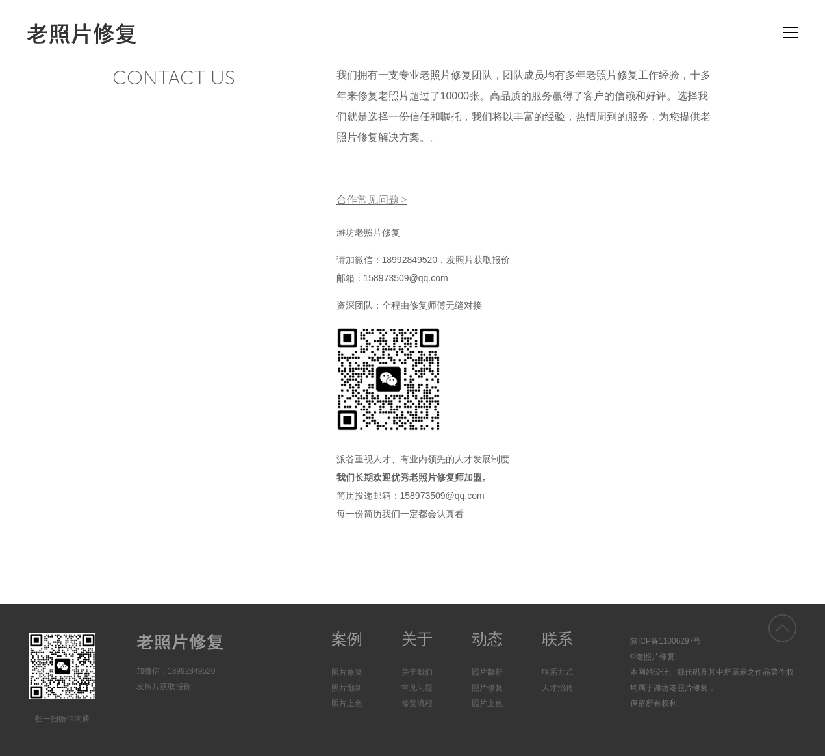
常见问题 (417, 687)
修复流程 (417, 703)
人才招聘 (557, 687)
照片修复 (346, 672)
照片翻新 (346, 687)
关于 (417, 639)
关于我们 (417, 672)
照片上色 (346, 703)
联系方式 (557, 672)
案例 (346, 639)
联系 (557, 639)
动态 (487, 639)
